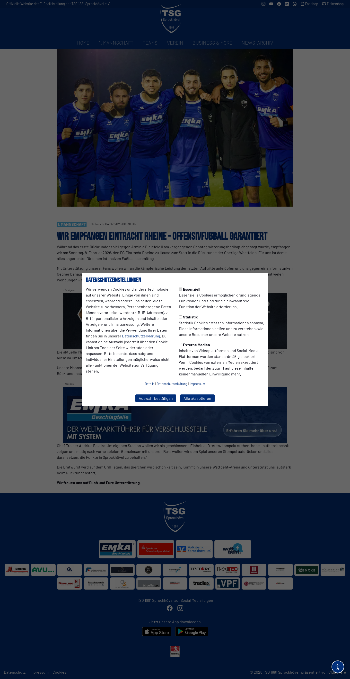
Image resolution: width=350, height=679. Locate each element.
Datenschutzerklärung (141, 336)
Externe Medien (194, 344)
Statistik (188, 317)
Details (149, 384)
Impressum (197, 384)
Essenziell (189, 289)
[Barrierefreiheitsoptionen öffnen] (338, 666)
